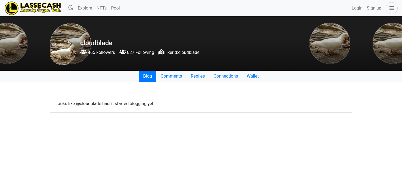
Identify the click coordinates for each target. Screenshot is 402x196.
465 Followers (97, 52)
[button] (390, 8)
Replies (198, 76)
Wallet (253, 76)
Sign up (374, 8)
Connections (226, 76)
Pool (115, 8)
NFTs (102, 8)
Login (357, 8)
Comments (171, 76)
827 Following (136, 52)
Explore (85, 8)
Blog (147, 76)
